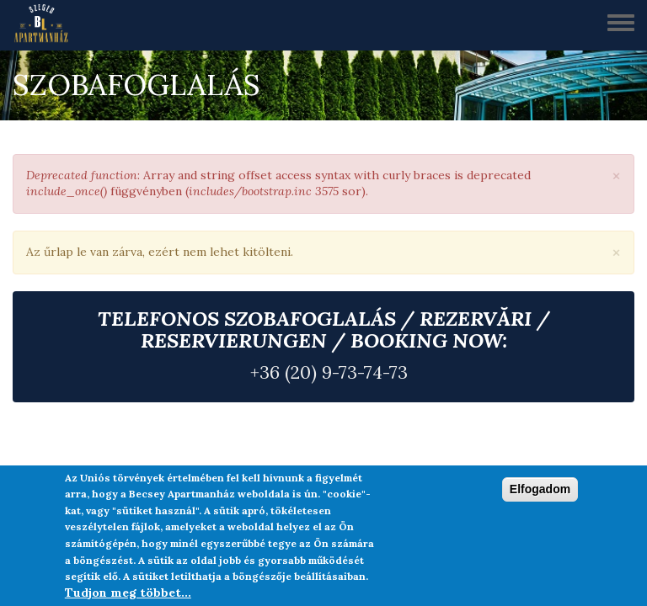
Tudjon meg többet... (128, 592)
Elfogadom (540, 489)
